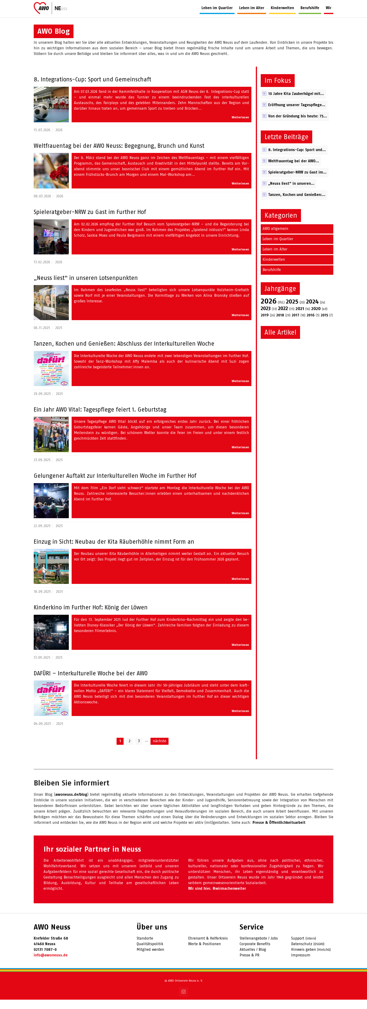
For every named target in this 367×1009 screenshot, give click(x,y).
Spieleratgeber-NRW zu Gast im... (297, 182)
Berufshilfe (272, 279)
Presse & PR (249, 964)
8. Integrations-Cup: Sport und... (297, 159)
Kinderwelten (274, 269)
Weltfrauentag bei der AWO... (293, 170)
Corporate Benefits (255, 953)
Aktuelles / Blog (253, 959)
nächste (159, 750)
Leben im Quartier (278, 248)
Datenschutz (301, 953)
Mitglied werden (150, 959)
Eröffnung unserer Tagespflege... (296, 114)
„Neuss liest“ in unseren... (291, 193)
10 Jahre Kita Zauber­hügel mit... (296, 103)
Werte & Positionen (204, 953)
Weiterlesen (240, 126)
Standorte (145, 948)
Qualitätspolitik (150, 953)
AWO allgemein (275, 238)
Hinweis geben (303, 959)
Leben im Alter (275, 258)
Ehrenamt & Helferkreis (208, 948)
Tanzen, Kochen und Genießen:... (296, 204)
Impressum (300, 964)
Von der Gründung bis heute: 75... (297, 125)
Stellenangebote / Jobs (259, 948)
